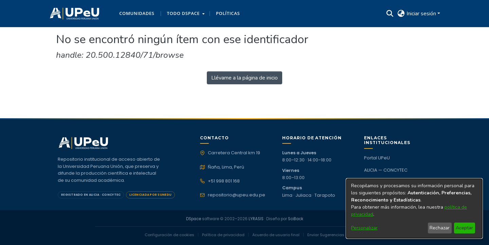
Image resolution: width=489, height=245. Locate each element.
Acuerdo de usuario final (276, 235)
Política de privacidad (223, 235)
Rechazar (440, 228)
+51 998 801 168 (224, 181)
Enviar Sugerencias (325, 235)
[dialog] (414, 208)
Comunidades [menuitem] (136, 13)
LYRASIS (256, 219)
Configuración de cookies (169, 235)
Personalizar (364, 228)
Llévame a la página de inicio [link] (244, 78)
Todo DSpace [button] (183, 13)
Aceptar (464, 228)
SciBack (295, 219)
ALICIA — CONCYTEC (386, 170)
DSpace (193, 219)
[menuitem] (185, 13)
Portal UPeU (377, 158)
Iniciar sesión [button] (421, 13)
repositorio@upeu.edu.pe (236, 195)
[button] (74, 13)
